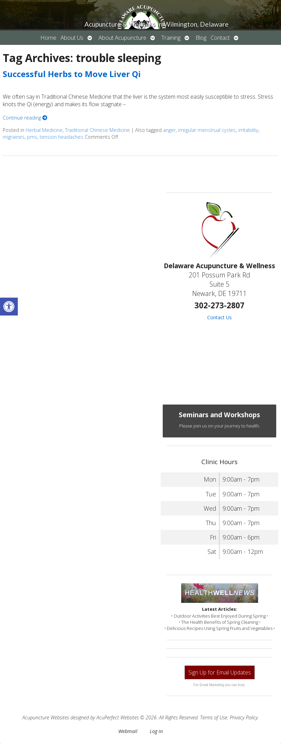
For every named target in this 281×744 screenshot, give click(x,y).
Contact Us (219, 317)
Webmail (127, 731)
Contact (220, 37)
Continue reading (25, 117)
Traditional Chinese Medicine (97, 130)
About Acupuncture (122, 37)
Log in (156, 731)
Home (48, 37)
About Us (72, 37)
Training (170, 37)
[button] (9, 306)
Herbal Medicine (44, 130)
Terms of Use (213, 717)
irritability (248, 130)
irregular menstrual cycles (207, 130)
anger (169, 130)
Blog (201, 37)
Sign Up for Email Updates (219, 672)
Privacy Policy (244, 717)
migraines (14, 137)
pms (32, 137)
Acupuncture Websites (45, 717)
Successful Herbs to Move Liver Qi (72, 73)
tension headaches (61, 137)
